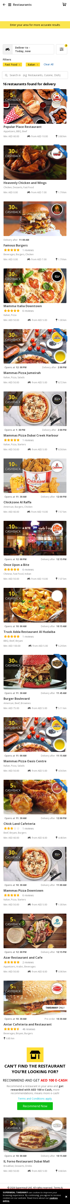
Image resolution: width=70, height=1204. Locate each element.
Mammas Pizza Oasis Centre (25, 761)
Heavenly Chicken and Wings (25, 183)
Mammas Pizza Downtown (23, 890)
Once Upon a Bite (16, 565)
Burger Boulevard (17, 699)
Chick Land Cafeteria (19, 824)
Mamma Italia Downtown (23, 306)
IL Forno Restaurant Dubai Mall (27, 1161)
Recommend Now (35, 1106)
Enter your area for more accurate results (35, 25)
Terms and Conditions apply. (35, 1098)
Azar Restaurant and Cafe (23, 957)
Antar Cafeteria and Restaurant (28, 1024)
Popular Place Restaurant (23, 127)
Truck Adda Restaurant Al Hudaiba (29, 632)
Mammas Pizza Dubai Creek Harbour (31, 435)
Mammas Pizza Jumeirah (22, 373)
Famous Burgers (16, 245)
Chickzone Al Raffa (17, 502)
